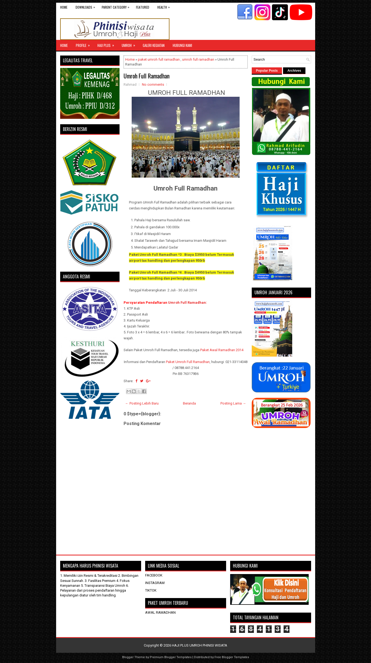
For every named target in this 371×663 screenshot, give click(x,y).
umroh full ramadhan (198, 59)
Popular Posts (267, 70)
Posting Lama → (233, 403)
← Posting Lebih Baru (142, 403)
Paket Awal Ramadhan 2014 (221, 350)
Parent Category (117, 6)
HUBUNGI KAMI (182, 45)
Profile (84, 44)
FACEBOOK (153, 575)
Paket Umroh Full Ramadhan (188, 362)
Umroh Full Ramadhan (146, 75)
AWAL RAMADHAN (160, 612)
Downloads (87, 6)
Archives (294, 70)
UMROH (130, 44)
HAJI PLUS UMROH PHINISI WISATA (199, 645)
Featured (142, 7)
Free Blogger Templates (232, 657)
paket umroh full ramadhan (159, 59)
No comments (153, 84)
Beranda (189, 403)
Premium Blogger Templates (171, 657)
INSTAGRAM (155, 583)
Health (164, 6)
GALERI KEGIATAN (154, 45)
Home (63, 7)
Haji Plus (107, 44)
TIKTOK (150, 590)
